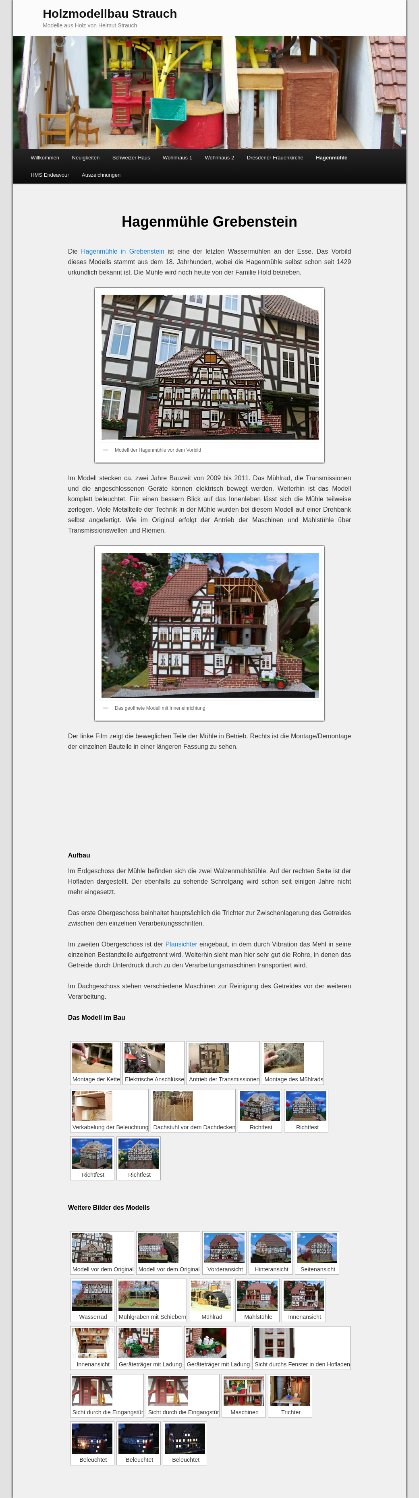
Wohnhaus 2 (219, 158)
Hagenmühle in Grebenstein (122, 251)
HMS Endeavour (50, 175)
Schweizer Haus (131, 158)
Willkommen (45, 158)
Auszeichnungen (101, 175)
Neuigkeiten (86, 158)
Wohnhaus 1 (177, 158)
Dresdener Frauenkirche (275, 158)
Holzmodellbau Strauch (110, 13)
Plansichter (181, 944)
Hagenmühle (331, 158)
